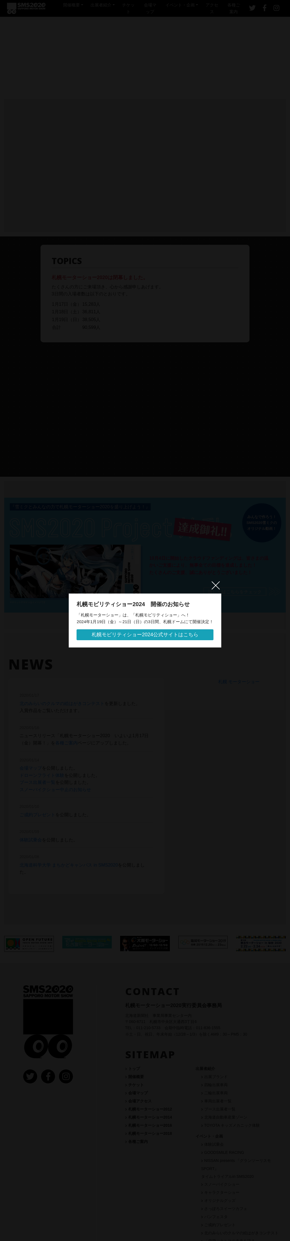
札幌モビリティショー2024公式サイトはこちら (145, 635)
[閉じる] (223, 583)
